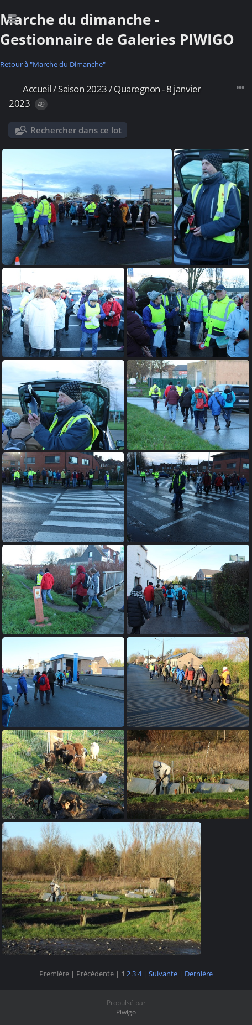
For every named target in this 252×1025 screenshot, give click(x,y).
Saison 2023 (82, 88)
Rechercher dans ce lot (76, 130)
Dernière (199, 974)
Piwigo (126, 1012)
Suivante (163, 974)
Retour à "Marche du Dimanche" (53, 64)
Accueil (37, 88)
